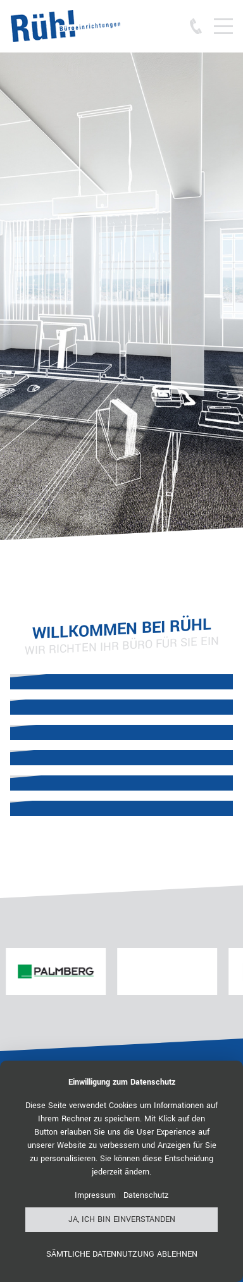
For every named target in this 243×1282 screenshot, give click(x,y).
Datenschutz (145, 1195)
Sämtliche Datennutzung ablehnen (121, 1254)
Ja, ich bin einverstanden (121, 1219)
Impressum (95, 1195)
